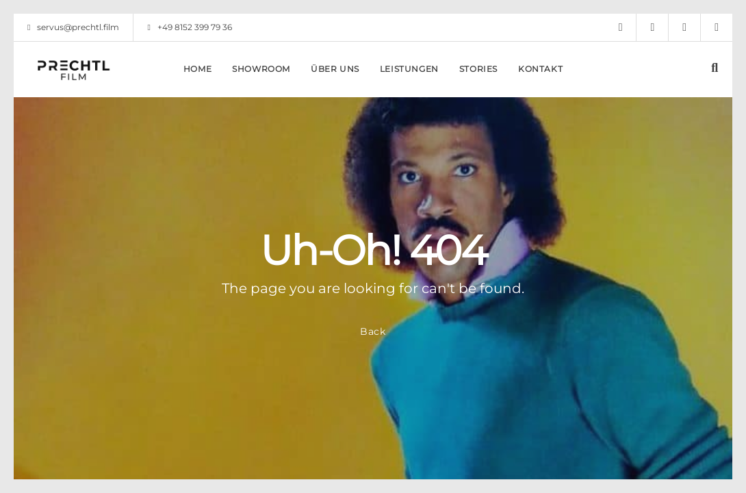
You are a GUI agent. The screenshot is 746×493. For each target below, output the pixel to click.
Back (373, 331)
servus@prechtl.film (73, 27)
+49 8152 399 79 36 (189, 27)
